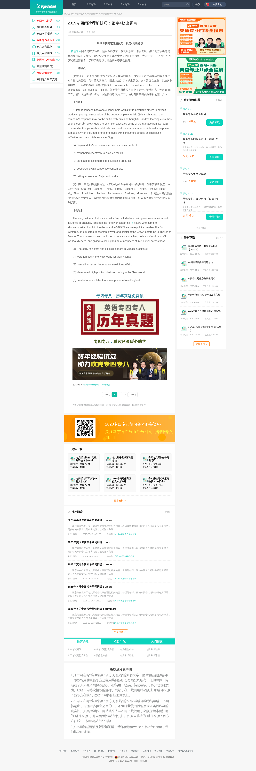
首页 (74, 4)
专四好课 (91, 4)
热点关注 (158, 751)
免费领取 (214, 122)
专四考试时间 (153, 649)
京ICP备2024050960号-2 (93, 757)
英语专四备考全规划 (194, 114)
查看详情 (214, 157)
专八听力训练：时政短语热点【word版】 (202, 248)
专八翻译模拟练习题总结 (200, 262)
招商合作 (75, 751)
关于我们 (63, 751)
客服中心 (112, 751)
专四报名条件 (100, 655)
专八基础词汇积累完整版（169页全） (204, 329)
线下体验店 (99, 751)
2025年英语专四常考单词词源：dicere (90, 586)
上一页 (107, 394)
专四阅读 (106, 384)
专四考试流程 (153, 655)
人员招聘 (147, 751)
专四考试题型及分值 (78, 655)
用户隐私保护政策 (185, 751)
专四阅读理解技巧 (91, 384)
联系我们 (135, 751)
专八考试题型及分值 (104, 649)
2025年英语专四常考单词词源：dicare (90, 520)
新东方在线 (69, 14)
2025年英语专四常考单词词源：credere (91, 564)
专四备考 (108, 4)
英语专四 (76, 51)
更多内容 (120, 632)
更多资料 (120, 500)
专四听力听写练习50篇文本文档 (204, 294)
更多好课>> (201, 228)
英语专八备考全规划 (194, 173)
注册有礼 (217, 4)
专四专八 (80, 14)
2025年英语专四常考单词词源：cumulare (92, 608)
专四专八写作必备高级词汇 (201, 278)
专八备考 (142, 4)
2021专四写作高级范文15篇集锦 (204, 310)
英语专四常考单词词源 (124, 556)
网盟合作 (170, 751)
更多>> (168, 512)
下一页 (133, 394)
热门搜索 (157, 641)
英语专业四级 (92, 14)
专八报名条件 (127, 649)
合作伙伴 (123, 751)
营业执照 (109, 757)
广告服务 (86, 751)
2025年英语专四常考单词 (125, 534)
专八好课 (125, 4)
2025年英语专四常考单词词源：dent (89, 542)
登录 (197, 4)
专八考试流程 (127, 655)
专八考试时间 (74, 649)
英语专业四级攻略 (108, 14)
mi (132, 222)
